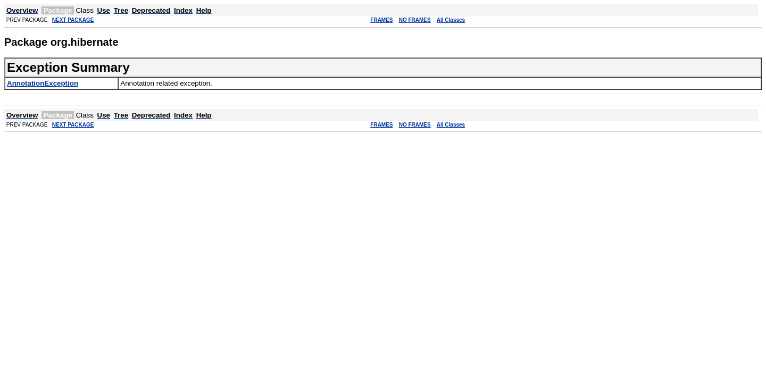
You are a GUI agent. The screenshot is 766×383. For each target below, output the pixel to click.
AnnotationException (42, 83)
